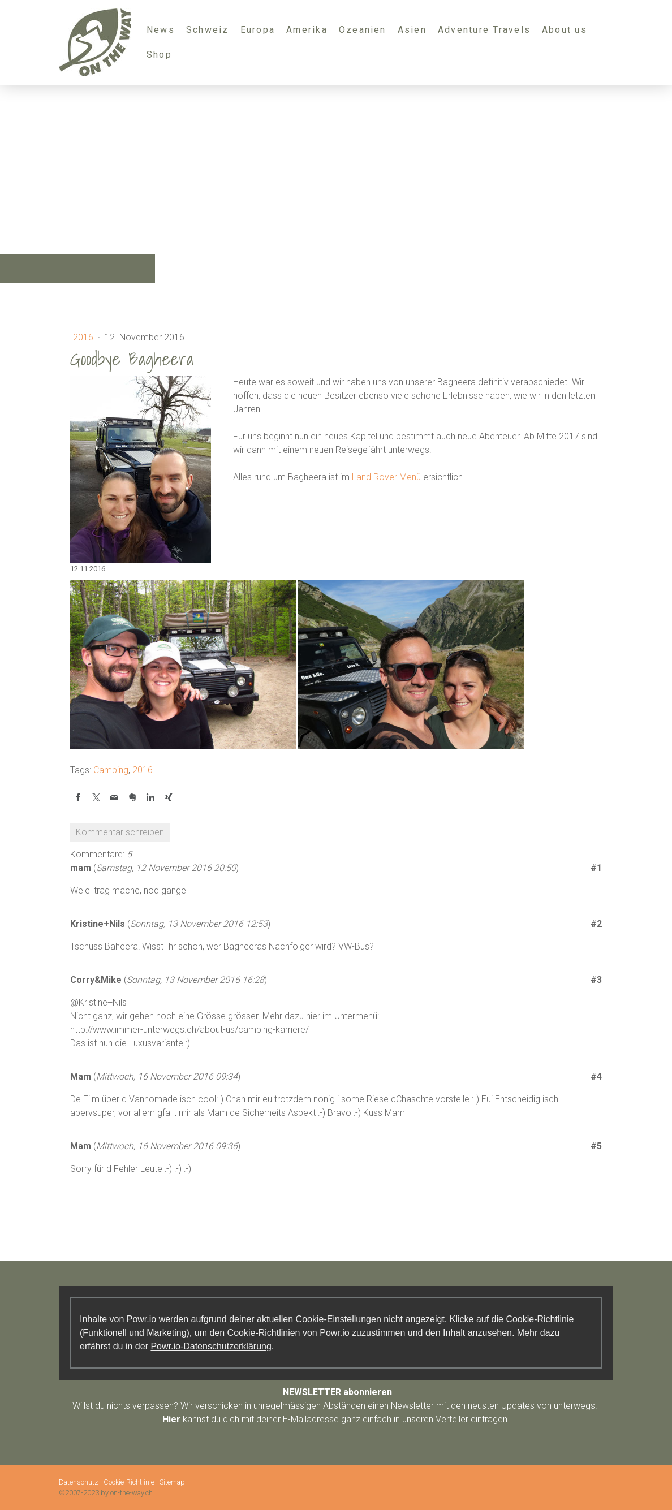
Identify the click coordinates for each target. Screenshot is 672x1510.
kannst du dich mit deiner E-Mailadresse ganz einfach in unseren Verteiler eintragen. (336, 1419)
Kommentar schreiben (120, 832)
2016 (84, 337)
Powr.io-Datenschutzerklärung (210, 1346)
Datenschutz (78, 1482)
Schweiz (207, 29)
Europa (257, 29)
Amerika (307, 29)
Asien (412, 29)
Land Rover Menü (386, 477)
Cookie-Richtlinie (540, 1319)
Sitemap (172, 1482)
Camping (110, 770)
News (161, 29)
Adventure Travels (484, 29)
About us (564, 29)
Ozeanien (362, 29)
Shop (159, 54)
